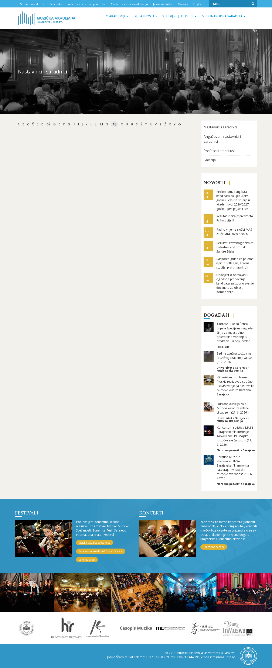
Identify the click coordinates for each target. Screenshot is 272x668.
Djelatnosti (145, 16)
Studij (169, 16)
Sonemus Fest (87, 560)
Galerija (183, 4)
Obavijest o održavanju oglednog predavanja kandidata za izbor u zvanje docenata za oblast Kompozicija (235, 283)
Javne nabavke (163, 4)
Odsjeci (188, 16)
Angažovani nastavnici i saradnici (222, 139)
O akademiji (117, 16)
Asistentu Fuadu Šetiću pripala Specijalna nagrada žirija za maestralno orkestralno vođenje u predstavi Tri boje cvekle (235, 332)
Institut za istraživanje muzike (87, 4)
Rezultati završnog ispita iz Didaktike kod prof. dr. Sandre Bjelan (234, 247)
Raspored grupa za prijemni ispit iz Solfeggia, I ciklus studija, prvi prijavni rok (235, 263)
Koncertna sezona (214, 547)
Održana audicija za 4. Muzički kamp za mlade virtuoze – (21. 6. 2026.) (233, 408)
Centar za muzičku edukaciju (129, 4)
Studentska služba (32, 4)
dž (48, 124)
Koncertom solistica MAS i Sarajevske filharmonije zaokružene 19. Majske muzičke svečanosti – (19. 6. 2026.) (235, 436)
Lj (96, 124)
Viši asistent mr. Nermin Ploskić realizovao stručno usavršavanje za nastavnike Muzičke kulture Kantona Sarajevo (235, 385)
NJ (114, 124)
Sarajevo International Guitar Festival (101, 551)
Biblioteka (56, 4)
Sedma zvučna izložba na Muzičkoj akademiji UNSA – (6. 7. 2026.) (236, 357)
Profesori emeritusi (219, 150)
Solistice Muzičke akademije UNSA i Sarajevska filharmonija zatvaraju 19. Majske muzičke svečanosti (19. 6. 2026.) (234, 467)
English (198, 4)
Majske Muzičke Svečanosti (94, 542)
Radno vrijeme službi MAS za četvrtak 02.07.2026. (234, 231)
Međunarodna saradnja (223, 16)
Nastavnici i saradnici (220, 127)
